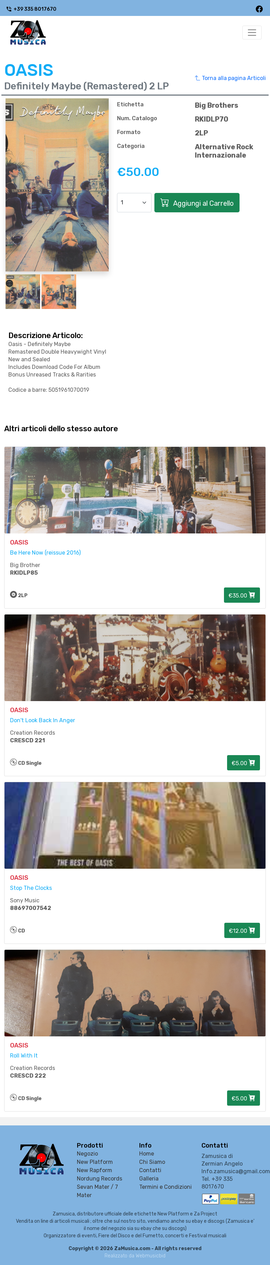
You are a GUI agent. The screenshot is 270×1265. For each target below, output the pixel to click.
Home (146, 1153)
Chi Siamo (152, 1162)
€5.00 (243, 763)
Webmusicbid (150, 1256)
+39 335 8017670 (31, 9)
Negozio (87, 1153)
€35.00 (241, 595)
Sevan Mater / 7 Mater (97, 1191)
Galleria (149, 1178)
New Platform (95, 1162)
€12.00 (242, 930)
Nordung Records (99, 1178)
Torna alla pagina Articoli (230, 78)
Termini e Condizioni (165, 1187)
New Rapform (94, 1170)
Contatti (150, 1170)
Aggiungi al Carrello (197, 202)
